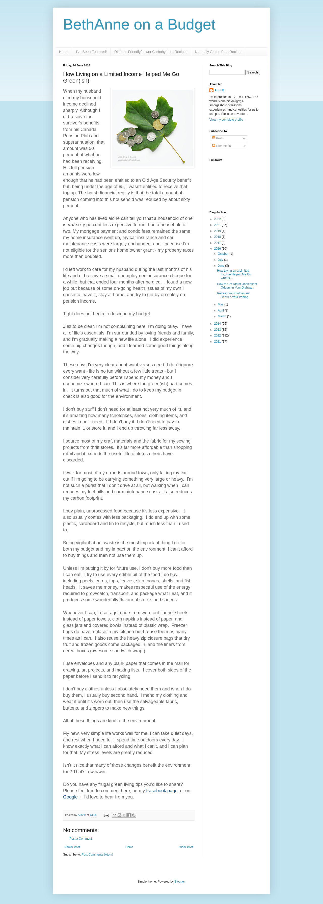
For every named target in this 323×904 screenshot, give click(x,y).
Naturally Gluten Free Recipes (219, 52)
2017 (218, 243)
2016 (218, 248)
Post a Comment (80, 838)
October (223, 253)
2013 (218, 329)
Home (63, 52)
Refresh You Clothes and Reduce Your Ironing (234, 295)
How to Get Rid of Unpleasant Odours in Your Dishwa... (237, 285)
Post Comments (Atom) (97, 854)
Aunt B (82, 814)
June (221, 265)
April (221, 310)
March (222, 316)
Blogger (179, 881)
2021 (218, 225)
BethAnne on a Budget (139, 24)
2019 (218, 231)
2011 (218, 341)
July (221, 260)
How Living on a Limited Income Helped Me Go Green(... (234, 274)
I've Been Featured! (91, 52)
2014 (218, 323)
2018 (218, 237)
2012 (218, 335)
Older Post (186, 847)
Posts (218, 138)
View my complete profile (226, 119)
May (221, 304)
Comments (221, 146)
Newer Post (72, 847)
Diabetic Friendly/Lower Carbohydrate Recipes (150, 52)
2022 (218, 219)
